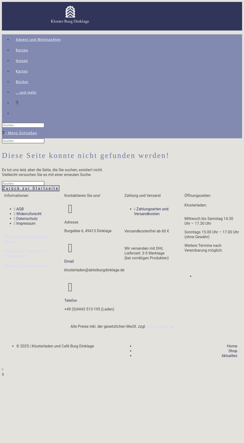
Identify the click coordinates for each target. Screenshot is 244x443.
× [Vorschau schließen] (3, 374)
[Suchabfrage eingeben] (23, 125)
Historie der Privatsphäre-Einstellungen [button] (26, 253)
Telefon (70, 300)
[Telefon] (70, 287)
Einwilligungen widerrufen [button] (26, 265)
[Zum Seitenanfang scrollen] (2, 369)
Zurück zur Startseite (31, 188)
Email (69, 261)
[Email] (70, 248)
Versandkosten (160, 326)
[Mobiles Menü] (21, 133)
